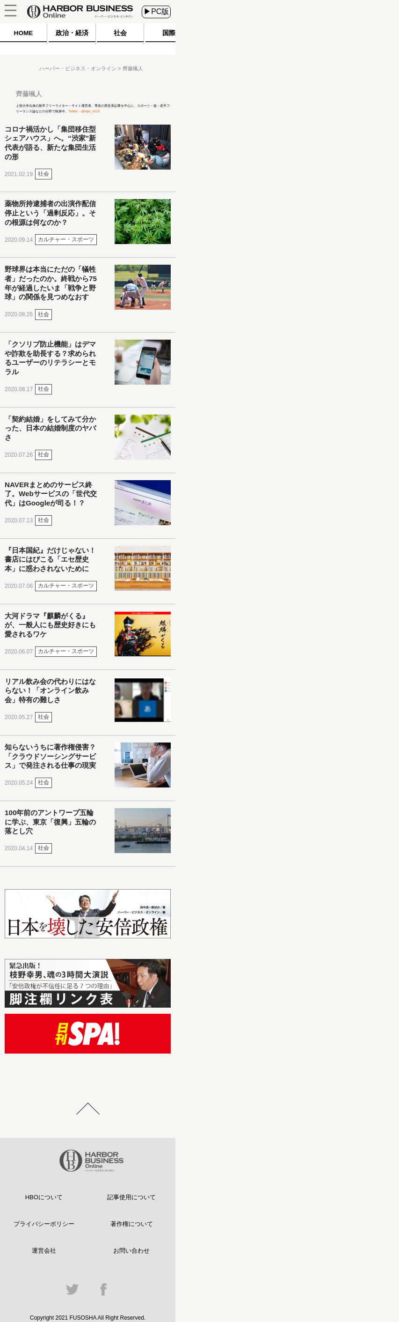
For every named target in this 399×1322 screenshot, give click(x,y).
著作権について (131, 1223)
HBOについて (44, 1197)
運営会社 (44, 1250)
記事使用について (131, 1197)
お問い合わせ (131, 1250)
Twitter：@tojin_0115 (84, 111)
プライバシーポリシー (44, 1223)
